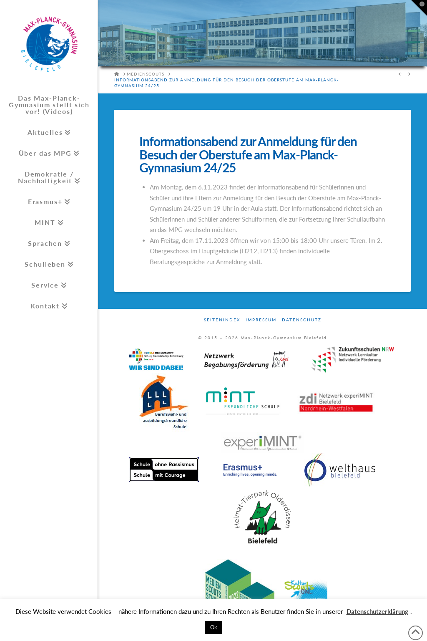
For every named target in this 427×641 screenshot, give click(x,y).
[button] (419, 8)
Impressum (261, 319)
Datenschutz (302, 319)
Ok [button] (213, 627)
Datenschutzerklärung (377, 611)
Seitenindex (222, 319)
